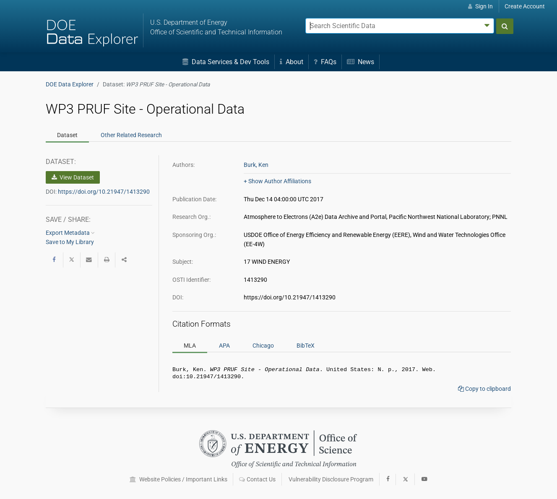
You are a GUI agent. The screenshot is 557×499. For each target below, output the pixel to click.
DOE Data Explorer (70, 84)
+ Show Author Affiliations (277, 181)
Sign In (480, 6)
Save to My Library (70, 242)
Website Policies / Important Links (178, 479)
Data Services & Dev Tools (225, 62)
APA (224, 345)
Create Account (525, 6)
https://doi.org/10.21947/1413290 (104, 191)
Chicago (263, 345)
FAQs (325, 62)
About (291, 62)
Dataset (67, 135)
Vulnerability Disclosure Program (331, 479)
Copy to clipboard (484, 390)
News (360, 62)
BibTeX (306, 345)
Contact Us (257, 479)
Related (131, 135)
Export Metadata (70, 232)
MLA (190, 345)
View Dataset (73, 177)
